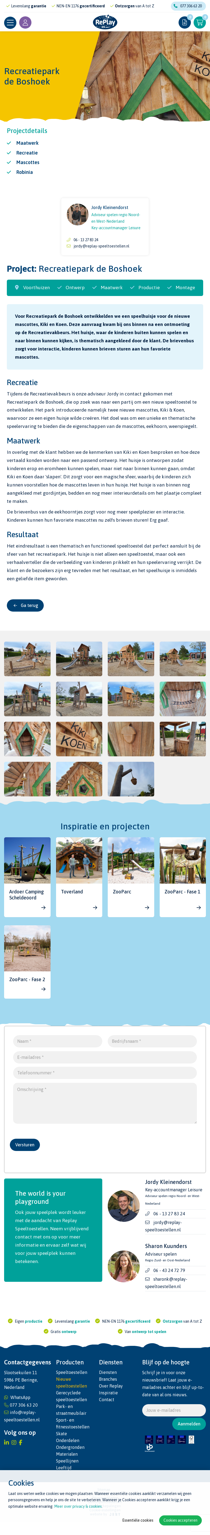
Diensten (108, 1379)
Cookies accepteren (180, 1520)
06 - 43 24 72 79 (169, 1277)
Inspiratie (108, 1400)
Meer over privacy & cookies (78, 1506)
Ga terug (26, 605)
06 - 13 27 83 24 (86, 240)
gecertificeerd (95, 6)
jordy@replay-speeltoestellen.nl (101, 246)
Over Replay (111, 1393)
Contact (106, 1406)
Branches (108, 1386)
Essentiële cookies (137, 1520)
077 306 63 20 (188, 6)
